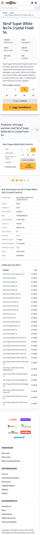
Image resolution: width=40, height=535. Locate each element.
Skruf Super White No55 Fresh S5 (14, 346)
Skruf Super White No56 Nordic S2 (15, 350)
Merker (5, 13)
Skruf (18, 204)
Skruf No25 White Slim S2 (12, 294)
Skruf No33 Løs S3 (9, 314)
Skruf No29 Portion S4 (10, 310)
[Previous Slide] (32, 130)
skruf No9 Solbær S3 (10, 334)
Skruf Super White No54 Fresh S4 (18, 144)
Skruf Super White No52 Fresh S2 (14, 338)
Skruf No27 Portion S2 (10, 302)
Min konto (6, 453)
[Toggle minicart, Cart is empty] (36, 3)
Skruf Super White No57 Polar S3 (14, 354)
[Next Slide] (37, 130)
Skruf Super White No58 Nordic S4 (15, 358)
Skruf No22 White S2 (10, 282)
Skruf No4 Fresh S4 (9, 318)
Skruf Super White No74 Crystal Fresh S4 (19, 15)
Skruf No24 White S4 (10, 290)
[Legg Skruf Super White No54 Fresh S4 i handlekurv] (28, 166)
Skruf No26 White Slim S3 (12, 298)
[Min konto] (32, 3)
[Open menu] (2, 3)
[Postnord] (19, 437)
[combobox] (17, 8)
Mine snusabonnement (11, 461)
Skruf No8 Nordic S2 (10, 330)
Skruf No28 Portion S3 (10, 306)
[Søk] (36, 8)
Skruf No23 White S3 (10, 286)
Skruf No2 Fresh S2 (9, 278)
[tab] (14, 180)
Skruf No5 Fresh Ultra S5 (11, 322)
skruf (12, 13)
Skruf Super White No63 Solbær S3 (15, 380)
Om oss (5, 474)
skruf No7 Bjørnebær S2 (11, 326)
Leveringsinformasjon (10, 478)
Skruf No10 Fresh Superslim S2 (13, 274)
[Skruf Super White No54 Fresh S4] (10, 159)
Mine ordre (6, 457)
